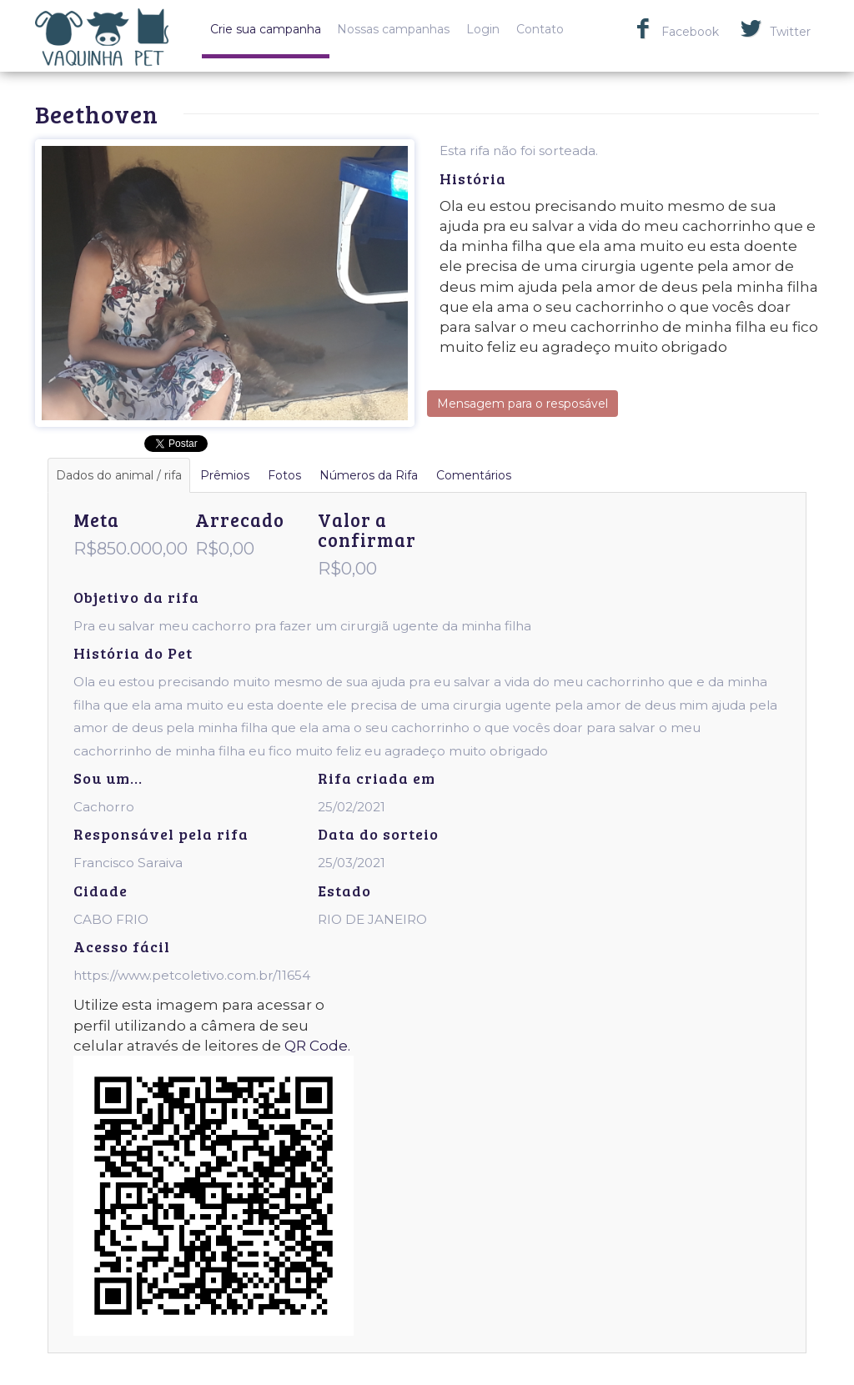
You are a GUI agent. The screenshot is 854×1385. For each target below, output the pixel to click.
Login (483, 29)
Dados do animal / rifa (119, 475)
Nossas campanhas (393, 29)
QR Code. (317, 1045)
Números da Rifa (368, 475)
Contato (540, 29)
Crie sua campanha (265, 29)
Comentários (473, 475)
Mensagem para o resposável (522, 403)
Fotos (284, 475)
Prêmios (224, 475)
